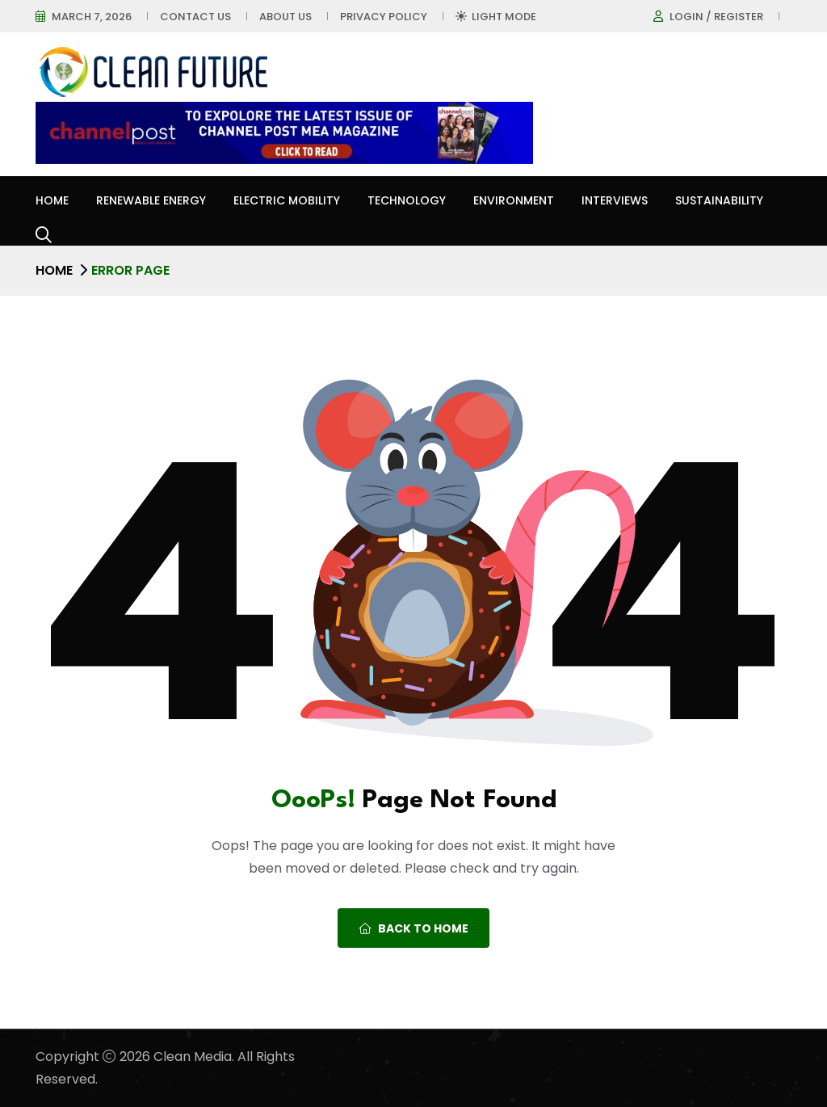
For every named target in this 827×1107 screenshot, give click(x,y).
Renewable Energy (151, 200)
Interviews (614, 200)
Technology (406, 200)
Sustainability (719, 200)
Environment (513, 200)
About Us (285, 16)
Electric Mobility (286, 200)
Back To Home (413, 928)
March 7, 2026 (92, 16)
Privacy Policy (383, 16)
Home (52, 200)
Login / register (716, 16)
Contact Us (195, 16)
